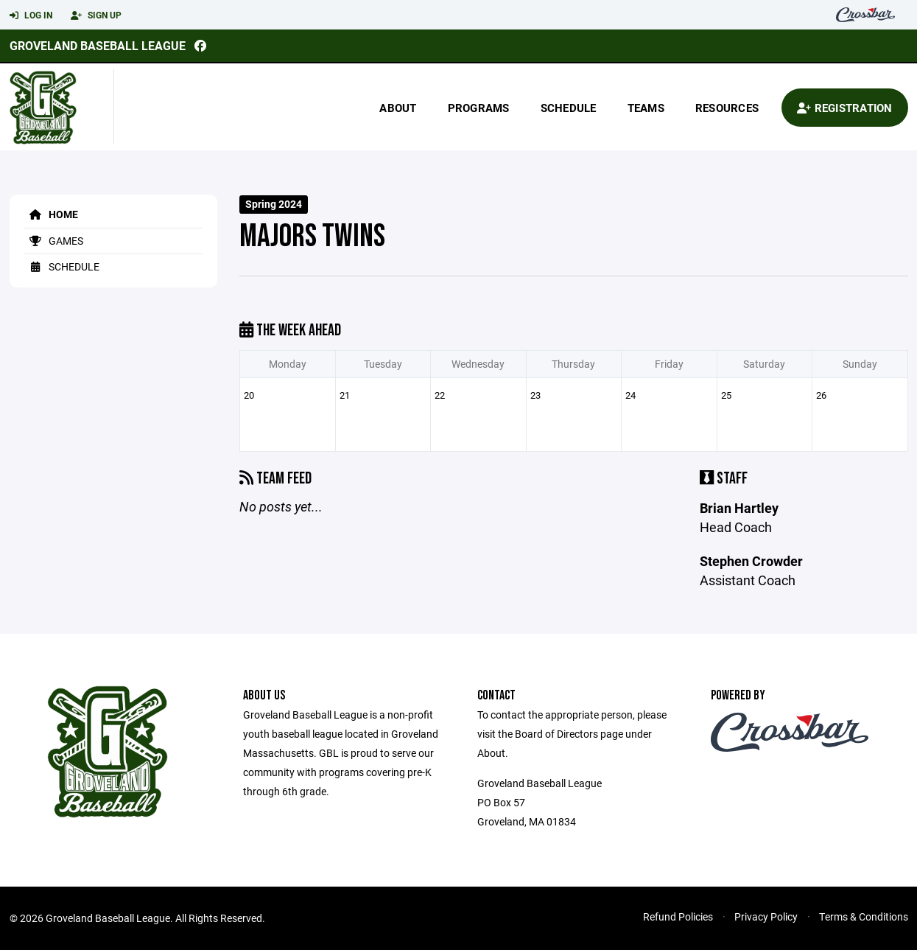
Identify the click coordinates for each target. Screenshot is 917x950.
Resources (727, 107)
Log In (31, 15)
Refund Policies (678, 916)
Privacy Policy (766, 916)
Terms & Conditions (863, 916)
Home (51, 214)
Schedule (569, 107)
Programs (479, 107)
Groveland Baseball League (98, 45)
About (397, 107)
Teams (646, 107)
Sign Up (96, 15)
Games (53, 241)
